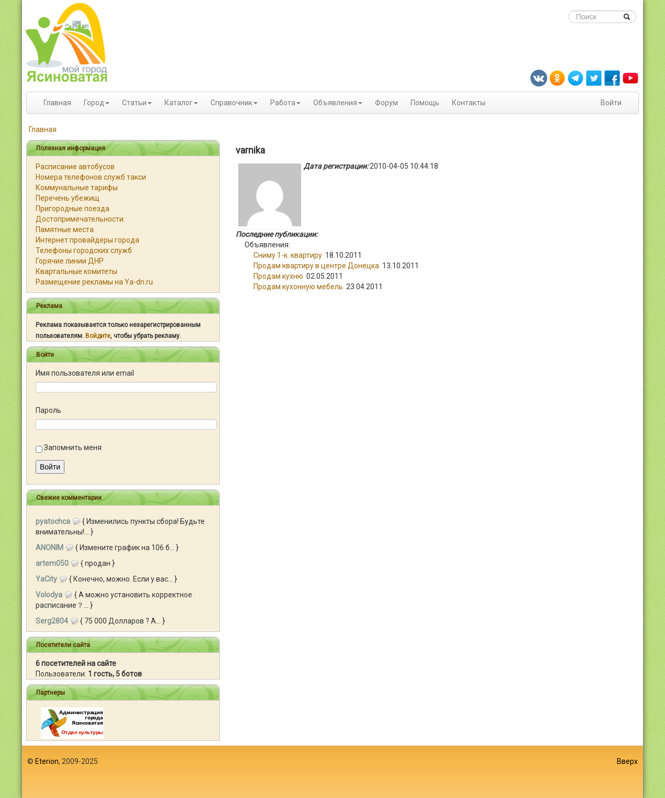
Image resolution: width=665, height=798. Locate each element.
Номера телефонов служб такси (91, 177)
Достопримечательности (80, 219)
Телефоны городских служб (84, 250)
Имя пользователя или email (85, 373)
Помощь (425, 103)
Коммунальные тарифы (77, 187)
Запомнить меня (73, 447)
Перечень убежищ (67, 198)
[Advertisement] (332, 771)
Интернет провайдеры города (87, 240)
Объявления (335, 103)
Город (94, 103)
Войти (611, 103)
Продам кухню (278, 276)
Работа (282, 103)
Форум (386, 103)
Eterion (47, 761)
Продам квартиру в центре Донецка (316, 265)
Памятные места (65, 229)
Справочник (231, 103)
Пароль (48, 410)
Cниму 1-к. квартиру (287, 255)
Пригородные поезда (72, 208)
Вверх (627, 761)
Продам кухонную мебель (298, 286)
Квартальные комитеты (76, 271)
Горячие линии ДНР (70, 261)
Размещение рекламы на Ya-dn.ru (94, 282)
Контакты (468, 103)
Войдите (97, 336)
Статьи (134, 103)
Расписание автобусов (75, 166)
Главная (57, 103)
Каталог (178, 103)
